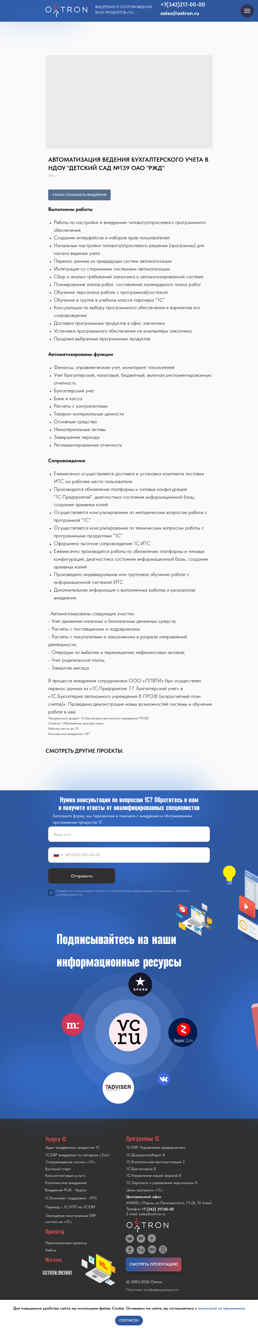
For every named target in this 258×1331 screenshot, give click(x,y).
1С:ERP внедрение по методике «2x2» (77, 1155)
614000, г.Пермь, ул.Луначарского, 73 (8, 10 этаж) (169, 1202)
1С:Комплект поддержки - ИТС (71, 1198)
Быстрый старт (58, 1169)
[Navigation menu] (247, 11)
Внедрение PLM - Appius (66, 1190)
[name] (129, 834)
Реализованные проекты (66, 1243)
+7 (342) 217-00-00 (158, 1209)
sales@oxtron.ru (179, 13)
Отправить (82, 876)
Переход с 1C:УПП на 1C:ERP (70, 1207)
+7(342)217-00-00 (182, 4)
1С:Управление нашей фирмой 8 (153, 1175)
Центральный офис (143, 1196)
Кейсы (50, 1250)
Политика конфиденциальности (152, 1289)
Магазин (53, 1259)
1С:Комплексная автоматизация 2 (155, 1162)
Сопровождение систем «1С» (70, 1162)
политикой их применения (221, 1308)
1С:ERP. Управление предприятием (155, 1147)
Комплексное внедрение (66, 1182)
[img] (128, 1032)
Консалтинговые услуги (65, 1175)
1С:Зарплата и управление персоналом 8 (161, 1182)
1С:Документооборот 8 (145, 1155)
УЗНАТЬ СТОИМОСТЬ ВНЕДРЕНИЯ (79, 195)
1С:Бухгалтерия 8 (141, 1169)
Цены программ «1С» (144, 1190)
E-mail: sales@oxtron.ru (145, 1214)
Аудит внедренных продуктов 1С (72, 1147)
